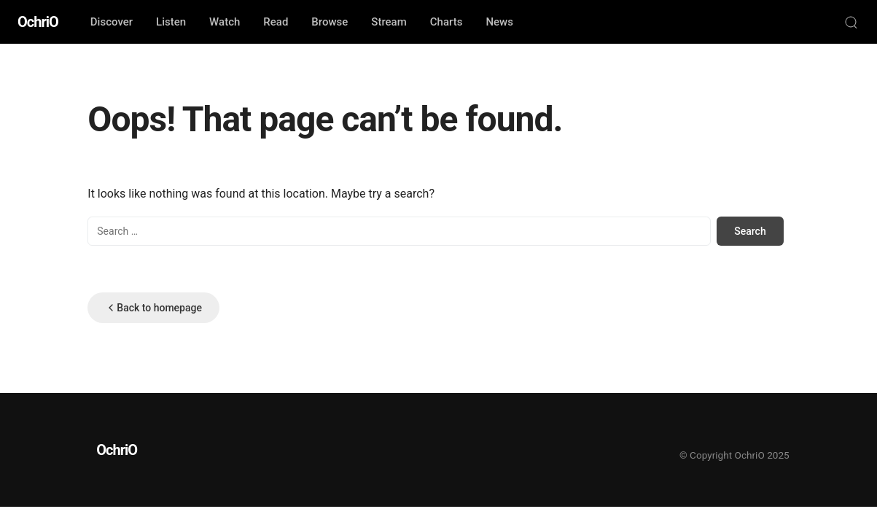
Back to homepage (153, 308)
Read (275, 21)
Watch (224, 21)
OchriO (37, 22)
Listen (171, 21)
